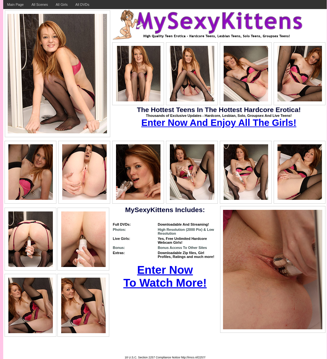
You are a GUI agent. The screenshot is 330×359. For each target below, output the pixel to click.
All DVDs (82, 4)
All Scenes (40, 4)
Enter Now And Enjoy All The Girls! (218, 123)
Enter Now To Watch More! (165, 276)
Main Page (15, 4)
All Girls (62, 4)
